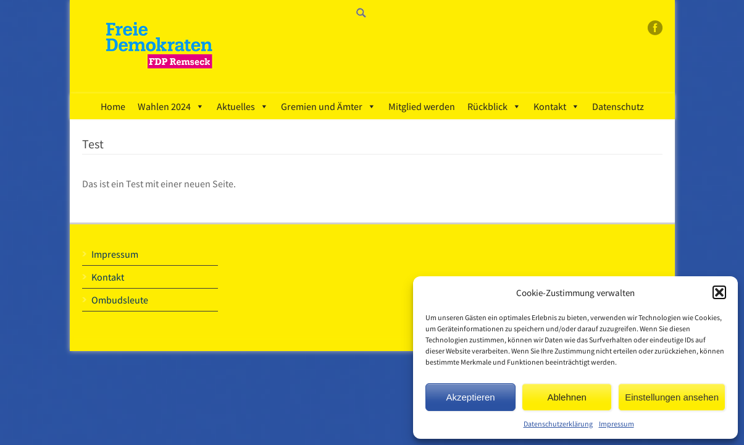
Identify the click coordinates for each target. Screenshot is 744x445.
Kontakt (556, 106)
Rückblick (494, 106)
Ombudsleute (119, 300)
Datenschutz (618, 106)
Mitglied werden (421, 106)
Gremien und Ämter (328, 106)
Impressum (616, 423)
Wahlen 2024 (171, 106)
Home (113, 106)
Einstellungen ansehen (672, 397)
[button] (719, 292)
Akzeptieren (470, 397)
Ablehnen (566, 397)
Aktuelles (243, 106)
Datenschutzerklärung (558, 423)
